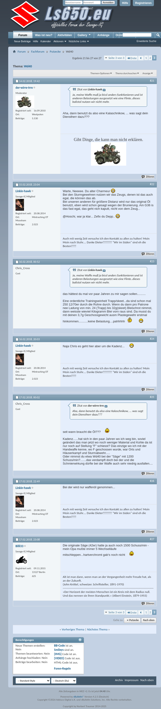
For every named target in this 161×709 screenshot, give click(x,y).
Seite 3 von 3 (116, 58)
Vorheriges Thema (73, 629)
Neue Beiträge (22, 41)
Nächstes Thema (97, 629)
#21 (152, 80)
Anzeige (146, 73)
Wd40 (28, 66)
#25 (152, 397)
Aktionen (58, 41)
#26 (152, 481)
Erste (132, 58)
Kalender (45, 41)
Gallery (84, 35)
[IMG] (58, 654)
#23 (152, 261)
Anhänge (103, 35)
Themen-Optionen (100, 73)
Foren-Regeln (62, 668)
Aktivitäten (65, 35)
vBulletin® (78, 696)
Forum (22, 35)
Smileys (59, 650)
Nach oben (148, 620)
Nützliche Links (77, 41)
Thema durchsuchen (126, 73)
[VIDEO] (59, 658)
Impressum (131, 680)
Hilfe (125, 3)
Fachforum (37, 51)
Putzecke (55, 51)
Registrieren (143, 3)
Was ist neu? (43, 35)
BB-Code (59, 645)
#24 (152, 338)
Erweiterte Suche (146, 41)
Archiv (119, 680)
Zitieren (148, 176)
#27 (152, 539)
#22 (152, 184)
